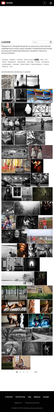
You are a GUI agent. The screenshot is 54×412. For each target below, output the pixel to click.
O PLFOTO (9, 397)
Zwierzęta (16, 64)
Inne (11, 66)
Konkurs (46, 64)
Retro (42, 59)
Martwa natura (28, 59)
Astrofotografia (6, 64)
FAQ (29, 397)
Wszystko (5, 59)
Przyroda (19, 59)
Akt (46, 59)
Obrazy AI (5, 66)
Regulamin (18, 403)
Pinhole (37, 62)
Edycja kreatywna (36, 64)
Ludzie (36, 59)
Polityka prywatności (32, 403)
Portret (4, 62)
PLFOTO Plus (20, 397)
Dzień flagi (30, 62)
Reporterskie (12, 62)
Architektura (45, 62)
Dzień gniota (21, 62)
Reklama (37, 397)
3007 (35, 372)
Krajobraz (12, 59)
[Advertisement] (27, 20)
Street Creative (25, 64)
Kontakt (46, 397)
